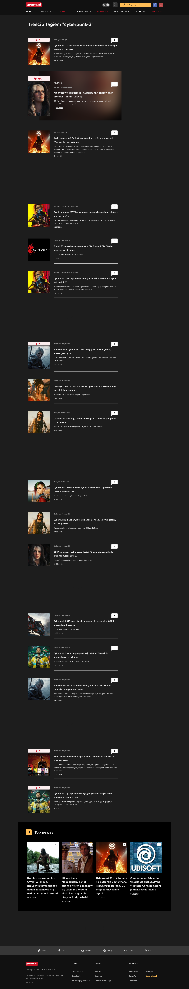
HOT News (133, 971)
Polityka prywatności (81, 980)
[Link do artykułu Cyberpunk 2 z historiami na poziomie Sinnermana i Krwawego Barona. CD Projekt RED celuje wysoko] (111, 870)
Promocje (102, 11)
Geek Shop (157, 11)
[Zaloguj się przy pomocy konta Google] (161, 5)
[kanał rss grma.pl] (147, 950)
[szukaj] (115, 4)
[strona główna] (40, 4)
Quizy (65, 11)
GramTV (132, 976)
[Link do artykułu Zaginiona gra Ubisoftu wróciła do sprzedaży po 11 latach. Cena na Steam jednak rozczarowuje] (146, 868)
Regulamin (76, 976)
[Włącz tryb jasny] (106, 5)
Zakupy (149, 971)
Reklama (98, 976)
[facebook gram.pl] (63, 950)
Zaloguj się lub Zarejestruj (137, 5)
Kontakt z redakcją (102, 980)
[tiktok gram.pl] (42, 950)
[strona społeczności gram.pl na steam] (128, 950)
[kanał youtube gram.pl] (86, 950)
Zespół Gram (77, 971)
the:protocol (151, 976)
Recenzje (47, 11)
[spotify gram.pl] (107, 950)
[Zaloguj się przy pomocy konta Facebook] (155, 5)
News (30, 11)
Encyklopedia (122, 11)
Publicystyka (83, 11)
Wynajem (141, 11)
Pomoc (97, 971)
